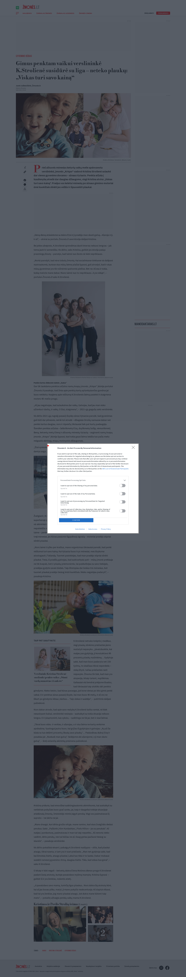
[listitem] (93, 480)
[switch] (122, 485)
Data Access (92, 529)
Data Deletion (80, 529)
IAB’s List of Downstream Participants (115, 468)
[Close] (134, 448)
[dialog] (93, 488)
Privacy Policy (106, 529)
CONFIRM (77, 520)
